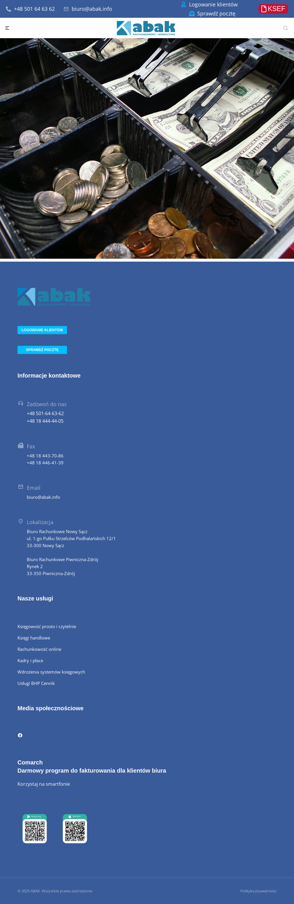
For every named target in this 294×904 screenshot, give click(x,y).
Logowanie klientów (213, 4)
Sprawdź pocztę (216, 13)
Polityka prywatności (258, 891)
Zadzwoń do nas (47, 404)
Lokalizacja (40, 522)
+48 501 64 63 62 (34, 8)
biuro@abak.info (92, 8)
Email (34, 487)
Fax (31, 446)
